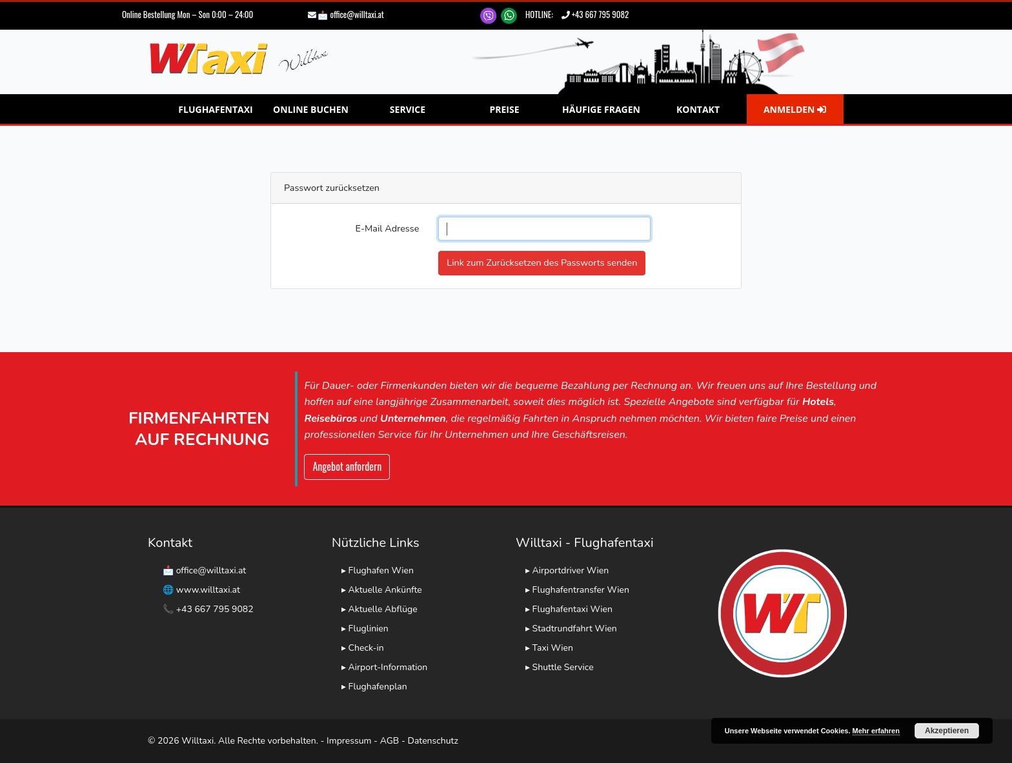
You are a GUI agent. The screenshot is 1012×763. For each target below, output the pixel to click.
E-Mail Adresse (388, 228)
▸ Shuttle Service (559, 667)
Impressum (349, 741)
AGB (390, 741)
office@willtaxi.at (211, 570)
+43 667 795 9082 (600, 14)
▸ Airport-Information (384, 667)
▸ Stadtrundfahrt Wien (571, 628)
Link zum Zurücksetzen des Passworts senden (542, 262)
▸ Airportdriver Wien (567, 570)
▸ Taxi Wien (549, 648)
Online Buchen (311, 109)
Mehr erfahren (876, 731)
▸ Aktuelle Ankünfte (381, 590)
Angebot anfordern (346, 466)
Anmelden (795, 109)
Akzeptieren (947, 730)
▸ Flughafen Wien (377, 570)
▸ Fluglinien (365, 628)
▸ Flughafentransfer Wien (577, 590)
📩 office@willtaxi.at (350, 14)
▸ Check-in (362, 648)
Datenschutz (433, 741)
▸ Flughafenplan (374, 686)
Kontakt (698, 109)
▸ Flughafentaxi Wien (568, 609)
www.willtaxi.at (208, 590)
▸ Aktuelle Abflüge (379, 609)
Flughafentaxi (215, 109)
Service (407, 109)
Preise (504, 109)
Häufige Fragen (601, 109)
